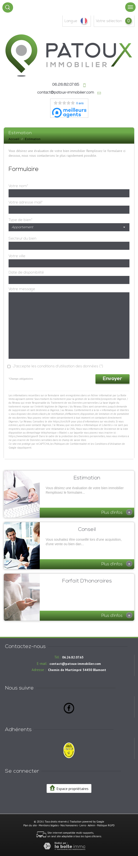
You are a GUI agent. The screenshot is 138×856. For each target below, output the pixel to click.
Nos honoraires (69, 825)
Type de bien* (20, 220)
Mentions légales (49, 825)
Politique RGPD (106, 825)
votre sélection (109, 21)
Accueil (14, 139)
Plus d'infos (116, 512)
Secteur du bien (22, 239)
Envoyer (112, 378)
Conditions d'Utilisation (108, 443)
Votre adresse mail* (26, 202)
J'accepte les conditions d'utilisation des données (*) (58, 366)
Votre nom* (18, 186)
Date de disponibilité (26, 272)
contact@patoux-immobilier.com (65, 93)
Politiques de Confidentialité (70, 443)
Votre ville (17, 256)
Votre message (22, 289)
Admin (91, 825)
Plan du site (30, 825)
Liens (82, 825)
